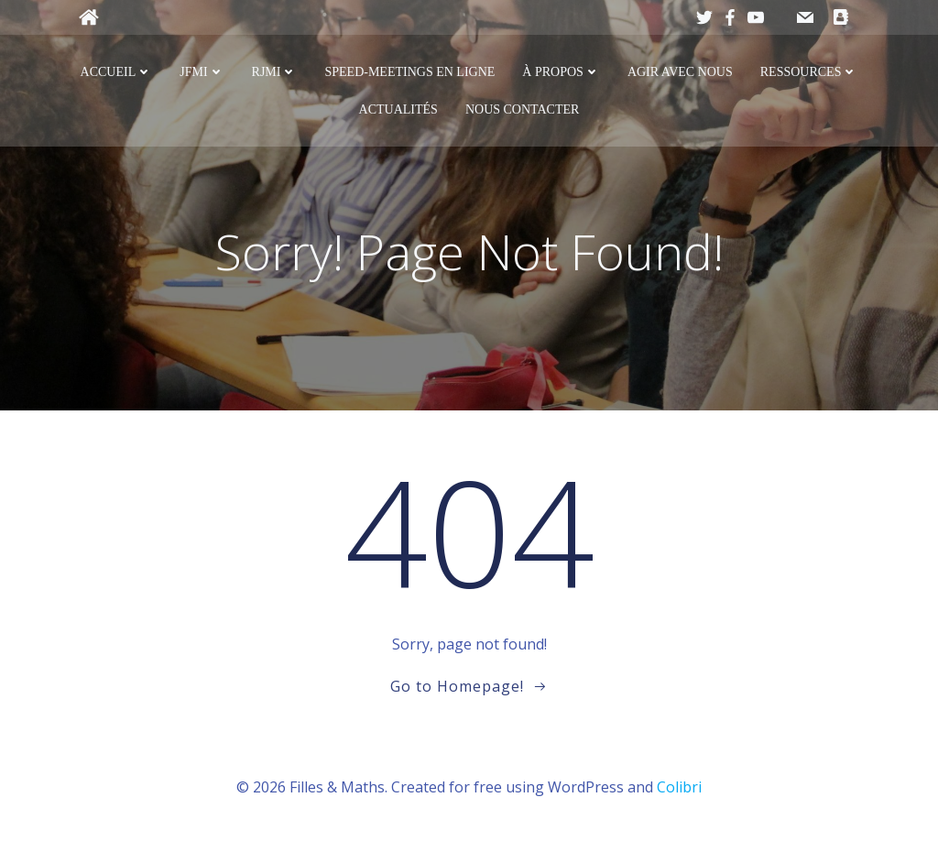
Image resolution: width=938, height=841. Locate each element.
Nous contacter (522, 109)
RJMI (275, 72)
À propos (561, 72)
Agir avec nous (680, 72)
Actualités (398, 109)
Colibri (679, 787)
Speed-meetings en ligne (409, 72)
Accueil (117, 72)
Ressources (809, 72)
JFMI (202, 72)
